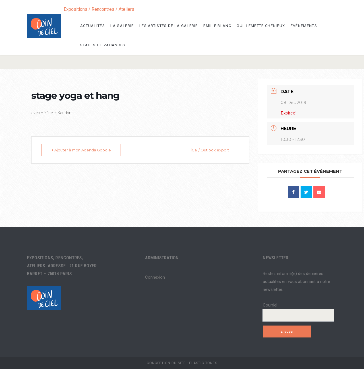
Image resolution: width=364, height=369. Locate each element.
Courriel (270, 305)
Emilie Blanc (217, 26)
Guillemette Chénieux (261, 26)
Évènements (304, 26)
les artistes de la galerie (168, 26)
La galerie (122, 26)
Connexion (155, 277)
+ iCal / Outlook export (208, 150)
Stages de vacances (102, 45)
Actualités (92, 26)
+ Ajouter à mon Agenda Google (81, 150)
